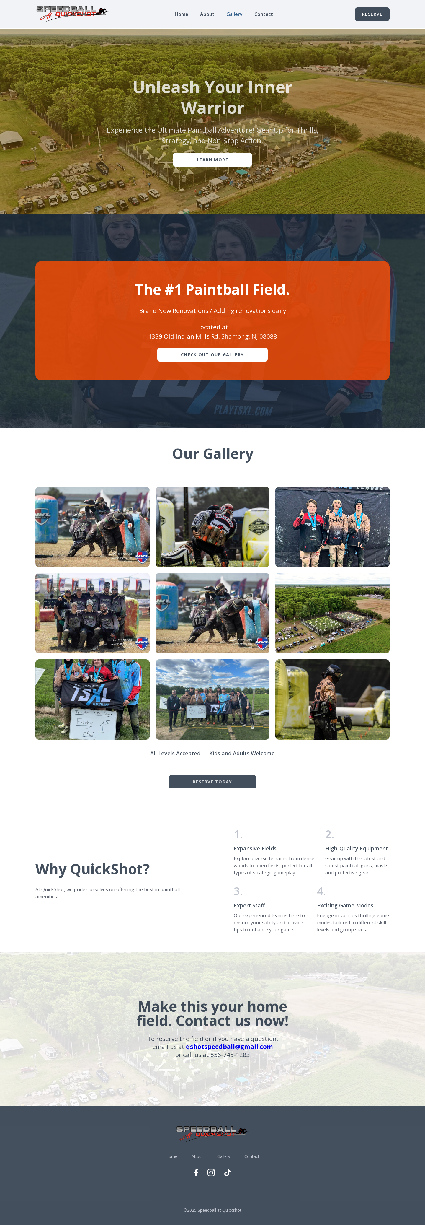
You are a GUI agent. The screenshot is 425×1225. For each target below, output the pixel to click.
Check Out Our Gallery (212, 354)
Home (181, 14)
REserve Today (212, 782)
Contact (263, 14)
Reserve (372, 14)
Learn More (212, 159)
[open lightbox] (92, 527)
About (207, 14)
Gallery (234, 14)
